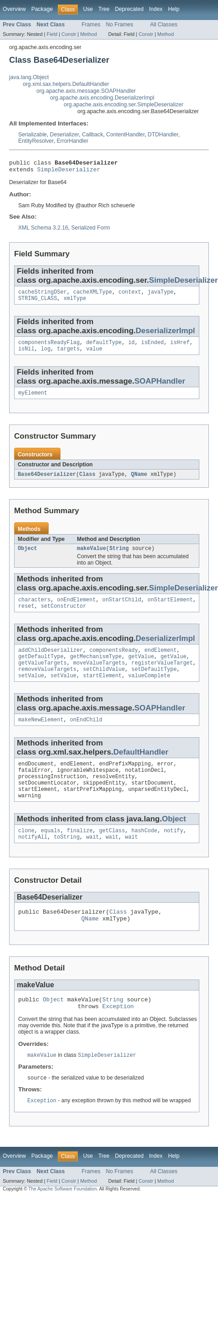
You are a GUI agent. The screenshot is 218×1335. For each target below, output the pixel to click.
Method (88, 34)
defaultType (104, 347)
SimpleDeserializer (69, 172)
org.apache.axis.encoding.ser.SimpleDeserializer (123, 104)
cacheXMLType (92, 295)
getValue (141, 668)
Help (173, 9)
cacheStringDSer (42, 295)
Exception (118, 1034)
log (46, 355)
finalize (80, 852)
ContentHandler (125, 134)
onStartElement (170, 609)
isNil (26, 355)
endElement (160, 661)
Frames (90, 24)
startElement (102, 690)
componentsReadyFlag (49, 347)
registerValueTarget (162, 676)
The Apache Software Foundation (62, 1218)
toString (67, 860)
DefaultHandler (140, 768)
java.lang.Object (29, 77)
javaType (160, 295)
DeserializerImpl (165, 335)
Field (51, 34)
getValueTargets (42, 676)
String (119, 556)
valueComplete (149, 690)
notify (173, 852)
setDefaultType (154, 683)
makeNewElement (41, 735)
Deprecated (129, 9)
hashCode (144, 852)
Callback (92, 134)
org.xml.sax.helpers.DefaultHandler (66, 84)
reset (26, 616)
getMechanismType (96, 668)
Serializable (32, 134)
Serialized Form (90, 230)
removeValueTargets (47, 683)
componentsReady (113, 661)
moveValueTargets (99, 676)
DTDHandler (163, 134)
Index (155, 9)
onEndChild (86, 735)
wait (92, 860)
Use (88, 9)
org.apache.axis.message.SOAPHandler (86, 91)
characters (34, 609)
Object (27, 556)
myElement (32, 400)
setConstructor (63, 616)
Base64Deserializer (47, 481)
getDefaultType (41, 668)
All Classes (163, 24)
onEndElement (76, 609)
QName (139, 481)
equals (51, 852)
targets (68, 355)
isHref (180, 347)
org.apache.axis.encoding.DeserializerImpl (102, 98)
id (131, 347)
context (129, 295)
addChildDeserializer (50, 661)
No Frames (119, 24)
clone (26, 852)
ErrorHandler (72, 141)
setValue (31, 690)
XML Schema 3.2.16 (43, 230)
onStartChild (121, 609)
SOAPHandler (159, 387)
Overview (14, 9)
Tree (104, 9)
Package (42, 9)
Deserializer (64, 134)
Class (87, 481)
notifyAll (32, 860)
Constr (68, 34)
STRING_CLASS (37, 302)
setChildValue (104, 683)
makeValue (91, 556)
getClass (112, 852)
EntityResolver (36, 141)
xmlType (75, 302)
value (94, 355)
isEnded (152, 347)
